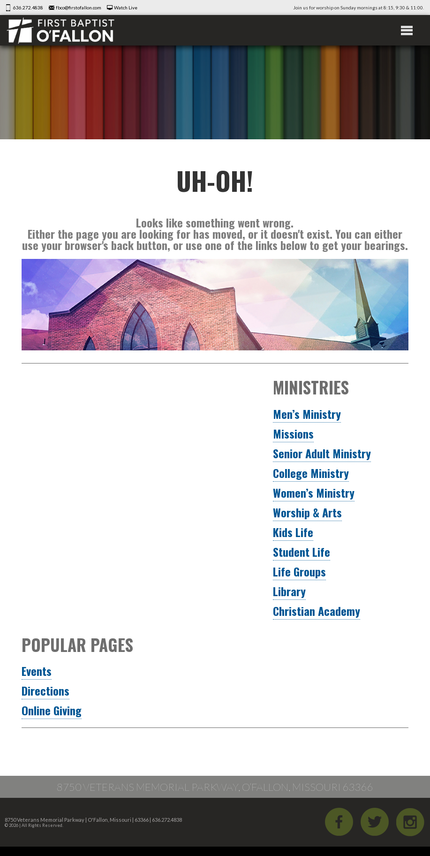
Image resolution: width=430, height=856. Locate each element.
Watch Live (125, 7)
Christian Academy (316, 610)
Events (37, 670)
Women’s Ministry (314, 492)
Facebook (339, 821)
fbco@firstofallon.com (78, 7)
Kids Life (293, 531)
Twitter (375, 821)
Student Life (301, 551)
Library (289, 591)
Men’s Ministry (307, 413)
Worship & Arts (307, 512)
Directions (45, 690)
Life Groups (299, 571)
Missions (293, 433)
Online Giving (52, 710)
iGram (410, 821)
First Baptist (60, 30)
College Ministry (311, 472)
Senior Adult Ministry (322, 453)
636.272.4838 (28, 7)
